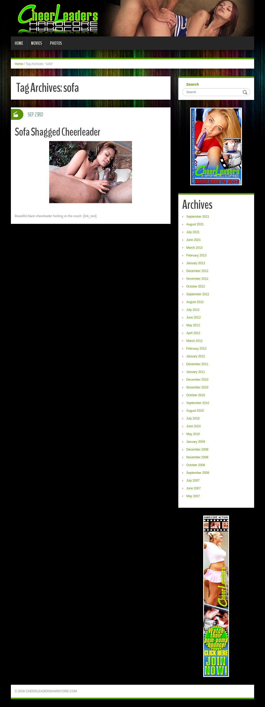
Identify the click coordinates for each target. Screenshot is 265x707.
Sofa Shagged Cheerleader (58, 132)
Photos (56, 43)
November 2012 (197, 279)
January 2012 (195, 356)
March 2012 (194, 341)
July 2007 (193, 480)
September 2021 (197, 216)
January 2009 (195, 442)
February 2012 (196, 348)
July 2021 (193, 232)
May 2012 (193, 325)
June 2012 (193, 317)
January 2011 (195, 372)
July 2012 (193, 310)
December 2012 (197, 271)
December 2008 (197, 449)
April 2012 (193, 333)
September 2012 (197, 294)
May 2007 (193, 496)
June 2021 (193, 240)
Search (192, 84)
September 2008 (197, 473)
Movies (36, 43)
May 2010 (193, 434)
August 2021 (195, 224)
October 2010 (195, 395)
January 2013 (195, 263)
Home (19, 43)
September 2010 (197, 403)
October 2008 (195, 465)
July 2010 (193, 418)
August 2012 (195, 302)
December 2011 (197, 364)
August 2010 (195, 411)
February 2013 (196, 255)
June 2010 (193, 426)
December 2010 (197, 379)
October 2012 (195, 286)
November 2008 (197, 457)
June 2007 (193, 488)
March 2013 (194, 247)
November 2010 (197, 387)
